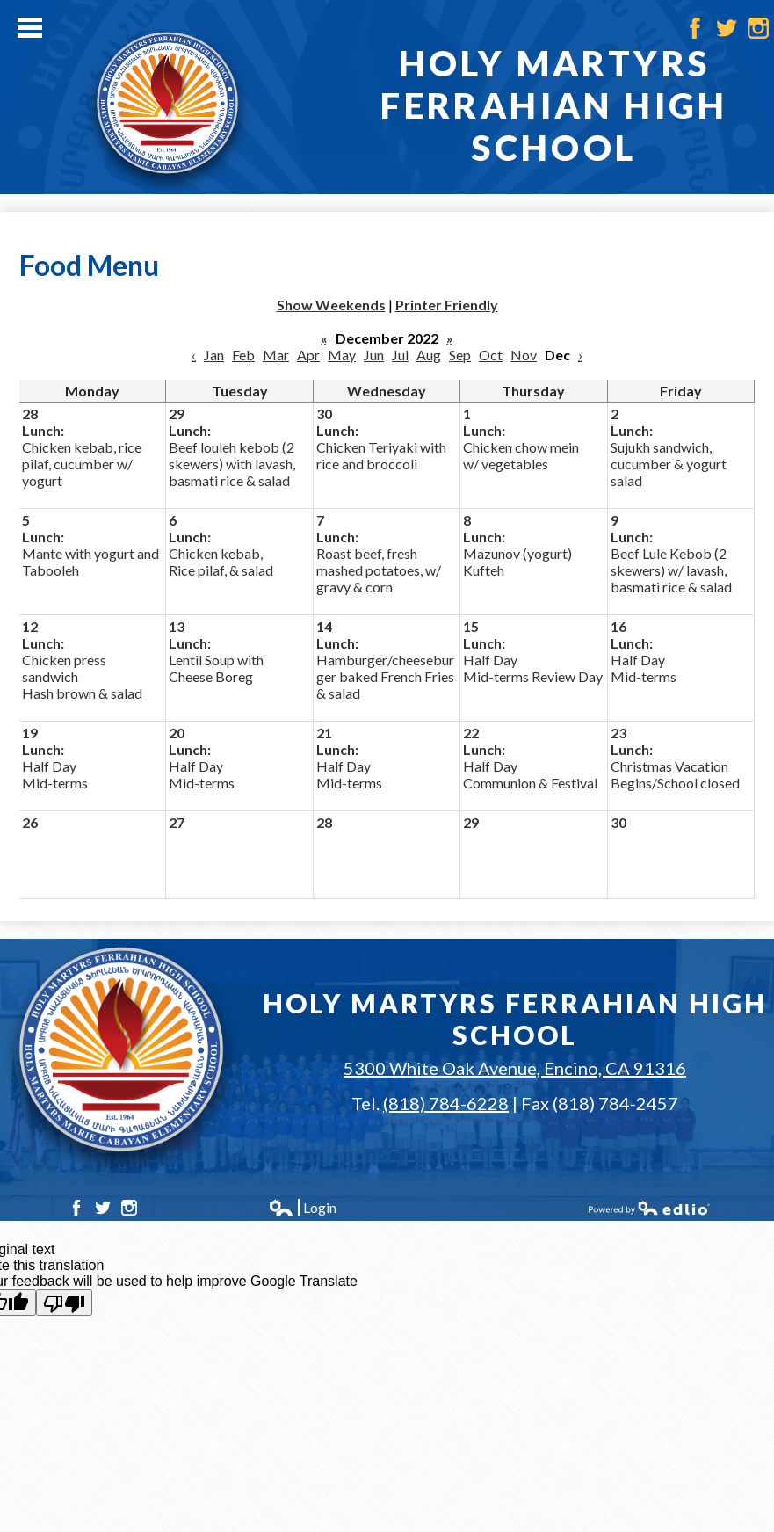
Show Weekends (331, 304)
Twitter (726, 28)
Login (302, 1207)
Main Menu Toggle (30, 28)
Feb (243, 354)
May (342, 354)
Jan (214, 354)
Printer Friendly (446, 304)
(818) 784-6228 (446, 1103)
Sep (460, 354)
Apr (308, 354)
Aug (428, 354)
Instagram (758, 28)
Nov (523, 354)
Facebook (694, 28)
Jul (400, 354)
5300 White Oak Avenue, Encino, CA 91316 (515, 1067)
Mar (276, 354)
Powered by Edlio (649, 1207)
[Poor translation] (64, 1302)
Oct (491, 354)
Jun (374, 354)
